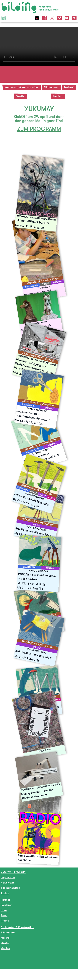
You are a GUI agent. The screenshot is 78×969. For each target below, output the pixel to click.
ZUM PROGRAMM (39, 128)
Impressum (8, 877)
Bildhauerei (51, 87)
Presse (5, 920)
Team (4, 915)
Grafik (20, 96)
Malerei (69, 87)
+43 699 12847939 (13, 872)
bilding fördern (10, 887)
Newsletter (7, 882)
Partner (5, 899)
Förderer (6, 905)
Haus (4, 910)
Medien (57, 96)
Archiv (5, 893)
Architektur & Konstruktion (21, 87)
